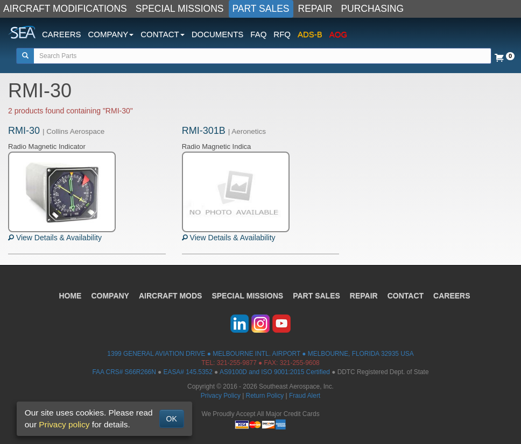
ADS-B (310, 34)
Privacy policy (64, 424)
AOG (338, 34)
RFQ (282, 34)
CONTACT (406, 295)
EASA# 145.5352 (188, 372)
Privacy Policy (221, 395)
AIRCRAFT (170, 295)
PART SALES (261, 8)
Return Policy (265, 395)
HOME (70, 295)
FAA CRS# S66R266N (124, 372)
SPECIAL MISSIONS (180, 8)
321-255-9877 (237, 363)
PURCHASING (372, 8)
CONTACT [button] (162, 34)
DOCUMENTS (218, 34)
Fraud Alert (304, 395)
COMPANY (110, 295)
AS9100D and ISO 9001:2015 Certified (275, 372)
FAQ (258, 34)
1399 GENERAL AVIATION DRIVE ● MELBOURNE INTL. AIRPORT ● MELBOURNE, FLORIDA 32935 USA (260, 353)
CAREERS (61, 34)
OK (171, 418)
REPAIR (315, 8)
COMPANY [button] (111, 34)
